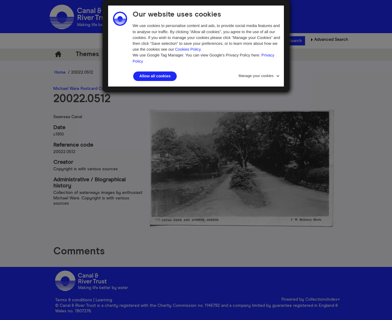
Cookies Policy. (188, 49)
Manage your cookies (256, 76)
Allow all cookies (155, 76)
